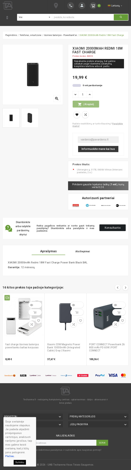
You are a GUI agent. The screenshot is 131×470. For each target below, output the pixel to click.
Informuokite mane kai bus (98, 149)
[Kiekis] (82, 94)
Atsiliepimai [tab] (82, 251)
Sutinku (19, 462)
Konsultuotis (113, 227)
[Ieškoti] (82, 17)
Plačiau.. (10, 456)
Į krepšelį (86, 104)
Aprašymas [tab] (48, 251)
